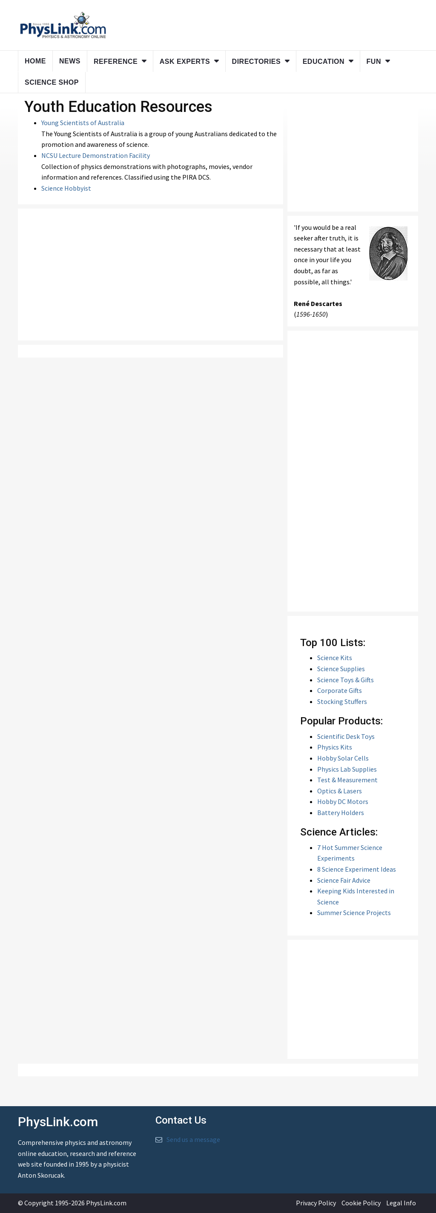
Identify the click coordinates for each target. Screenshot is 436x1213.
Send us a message (193, 1139)
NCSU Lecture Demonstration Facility (95, 155)
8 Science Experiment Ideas (356, 869)
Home (35, 61)
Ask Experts (185, 61)
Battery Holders (340, 812)
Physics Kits (334, 747)
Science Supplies (341, 668)
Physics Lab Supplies (347, 769)
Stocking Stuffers (342, 701)
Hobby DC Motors (342, 801)
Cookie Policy (361, 1203)
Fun (374, 61)
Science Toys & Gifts (345, 679)
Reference (116, 61)
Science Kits (334, 657)
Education (323, 61)
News (69, 61)
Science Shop (52, 82)
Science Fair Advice (343, 880)
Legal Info (401, 1203)
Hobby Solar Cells (343, 758)
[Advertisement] (150, 274)
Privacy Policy (316, 1203)
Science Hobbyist (66, 188)
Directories (256, 61)
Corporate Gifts (339, 690)
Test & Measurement (347, 779)
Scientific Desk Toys (346, 736)
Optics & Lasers (339, 791)
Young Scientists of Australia (82, 122)
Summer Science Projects (354, 912)
